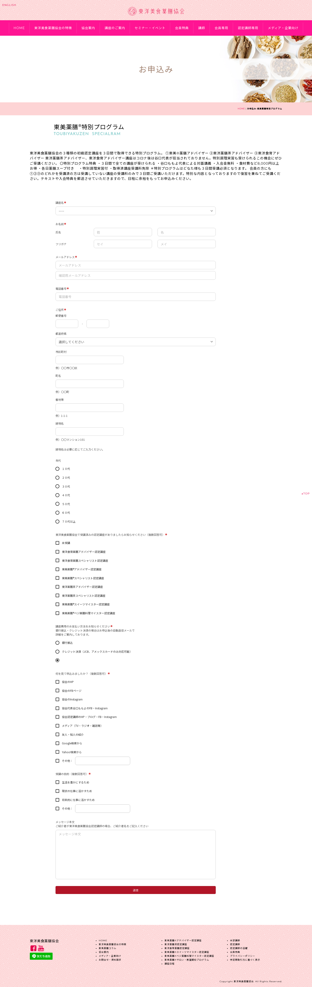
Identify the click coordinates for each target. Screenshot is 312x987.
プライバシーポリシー (242, 954)
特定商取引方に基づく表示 (245, 958)
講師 (201, 28)
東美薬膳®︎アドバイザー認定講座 (183, 938)
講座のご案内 (115, 28)
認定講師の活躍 (239, 946)
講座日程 (170, 961)
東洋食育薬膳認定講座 (177, 946)
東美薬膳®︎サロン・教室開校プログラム (187, 958)
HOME (19, 28)
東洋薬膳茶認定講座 (176, 942)
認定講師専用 (248, 28)
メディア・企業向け (283, 28)
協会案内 (88, 28)
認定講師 (235, 942)
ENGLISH (9, 5)
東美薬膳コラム (107, 946)
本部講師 (235, 938)
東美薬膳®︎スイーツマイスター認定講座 (187, 950)
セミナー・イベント (150, 28)
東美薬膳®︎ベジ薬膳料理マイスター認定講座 (189, 954)
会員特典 (182, 28)
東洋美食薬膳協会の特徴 (53, 28)
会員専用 (221, 28)
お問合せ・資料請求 (110, 958)
